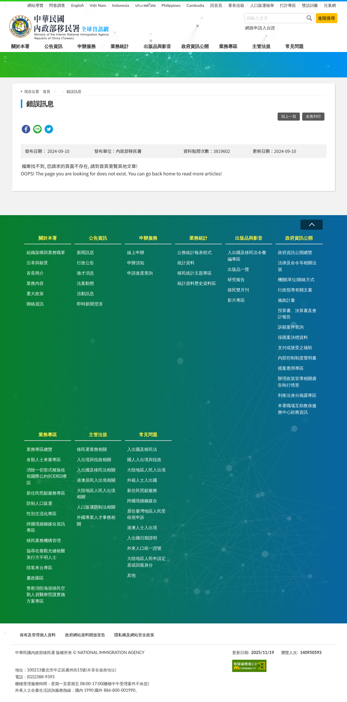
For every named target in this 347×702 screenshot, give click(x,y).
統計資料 (185, 262)
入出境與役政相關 (94, 459)
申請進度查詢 (140, 272)
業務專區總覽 (39, 449)
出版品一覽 (238, 269)
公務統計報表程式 (194, 252)
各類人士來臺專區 (44, 459)
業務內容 (35, 283)
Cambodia (195, 5)
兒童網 (330, 5)
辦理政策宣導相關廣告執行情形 (297, 381)
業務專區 (228, 46)
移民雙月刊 (238, 289)
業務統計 (120, 46)
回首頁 (216, 5)
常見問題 (294, 46)
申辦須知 (135, 262)
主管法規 (261, 46)
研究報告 (236, 279)
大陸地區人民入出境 (146, 469)
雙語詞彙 (310, 5)
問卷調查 (57, 5)
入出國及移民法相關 (96, 469)
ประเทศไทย (145, 5)
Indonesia (120, 5)
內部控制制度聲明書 (297, 357)
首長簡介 (35, 272)
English (77, 5)
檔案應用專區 (291, 368)
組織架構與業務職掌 (46, 252)
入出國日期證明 (142, 537)
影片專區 (236, 300)
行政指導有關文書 (295, 289)
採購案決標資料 (293, 337)
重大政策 (35, 293)
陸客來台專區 (39, 567)
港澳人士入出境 (142, 527)
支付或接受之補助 (295, 347)
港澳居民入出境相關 (96, 480)
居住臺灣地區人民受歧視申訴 (146, 514)
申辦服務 (86, 46)
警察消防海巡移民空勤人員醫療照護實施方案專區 (46, 594)
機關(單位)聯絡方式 (296, 279)
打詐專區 (288, 5)
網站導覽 (35, 5)
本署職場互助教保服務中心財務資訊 (297, 409)
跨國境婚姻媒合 (142, 500)
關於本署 (20, 46)
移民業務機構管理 (44, 540)
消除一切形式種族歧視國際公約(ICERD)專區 (47, 476)
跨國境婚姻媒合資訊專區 (46, 527)
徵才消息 (85, 272)
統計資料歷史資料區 (196, 283)
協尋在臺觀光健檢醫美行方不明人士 (46, 554)
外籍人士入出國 (142, 480)
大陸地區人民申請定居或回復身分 (146, 561)
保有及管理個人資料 (38, 634)
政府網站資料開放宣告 (85, 634)
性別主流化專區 (42, 513)
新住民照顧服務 (142, 490)
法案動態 (85, 283)
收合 (311, 225)
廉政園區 (35, 577)
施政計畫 (286, 300)
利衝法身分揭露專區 (297, 395)
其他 (131, 575)
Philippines (171, 5)
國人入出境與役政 (144, 459)
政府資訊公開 (195, 46)
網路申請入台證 (260, 27)
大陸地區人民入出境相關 (96, 493)
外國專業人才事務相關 (96, 520)
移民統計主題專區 (194, 272)
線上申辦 (135, 252)
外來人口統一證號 (144, 548)
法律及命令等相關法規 (297, 266)
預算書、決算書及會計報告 (297, 313)
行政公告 (85, 262)
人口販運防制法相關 (96, 506)
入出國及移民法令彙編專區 (247, 255)
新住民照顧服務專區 (46, 492)
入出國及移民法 (142, 449)
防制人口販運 (39, 503)
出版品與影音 (157, 46)
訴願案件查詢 (291, 326)
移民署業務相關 (92, 449)
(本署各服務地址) (101, 669)
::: (5, 4)
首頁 (46, 91)
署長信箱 (236, 5)
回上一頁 (288, 116)
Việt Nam (98, 5)
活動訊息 (85, 293)
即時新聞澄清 (90, 303)
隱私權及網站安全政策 (134, 634)
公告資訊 (53, 46)
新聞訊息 (85, 252)
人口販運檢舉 (262, 5)
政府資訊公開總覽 (295, 252)
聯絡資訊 (35, 303)
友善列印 (313, 116)
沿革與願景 (37, 262)
